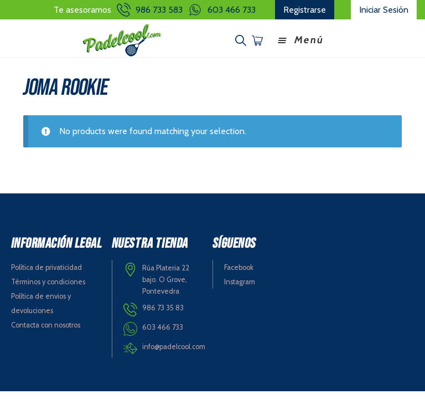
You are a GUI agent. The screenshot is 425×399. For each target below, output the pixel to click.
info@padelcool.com (173, 346)
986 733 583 (159, 9)
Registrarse (304, 9)
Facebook (238, 267)
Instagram (239, 282)
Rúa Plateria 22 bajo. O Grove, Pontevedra (165, 279)
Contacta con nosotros (45, 325)
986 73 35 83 (163, 308)
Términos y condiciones (48, 282)
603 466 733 (232, 9)
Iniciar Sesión (383, 9)
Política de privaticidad (46, 267)
